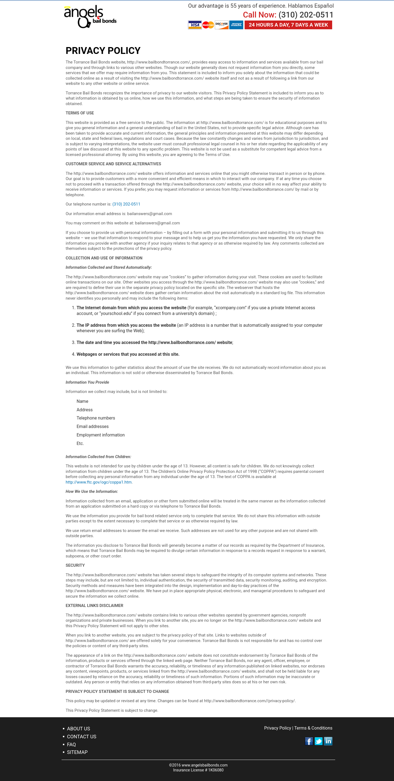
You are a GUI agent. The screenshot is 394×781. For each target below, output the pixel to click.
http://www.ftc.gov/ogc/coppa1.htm (99, 482)
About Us (78, 728)
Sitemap (77, 752)
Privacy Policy (277, 728)
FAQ (71, 744)
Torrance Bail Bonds (90, 16)
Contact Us (81, 736)
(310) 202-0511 (306, 14)
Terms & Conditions (313, 728)
